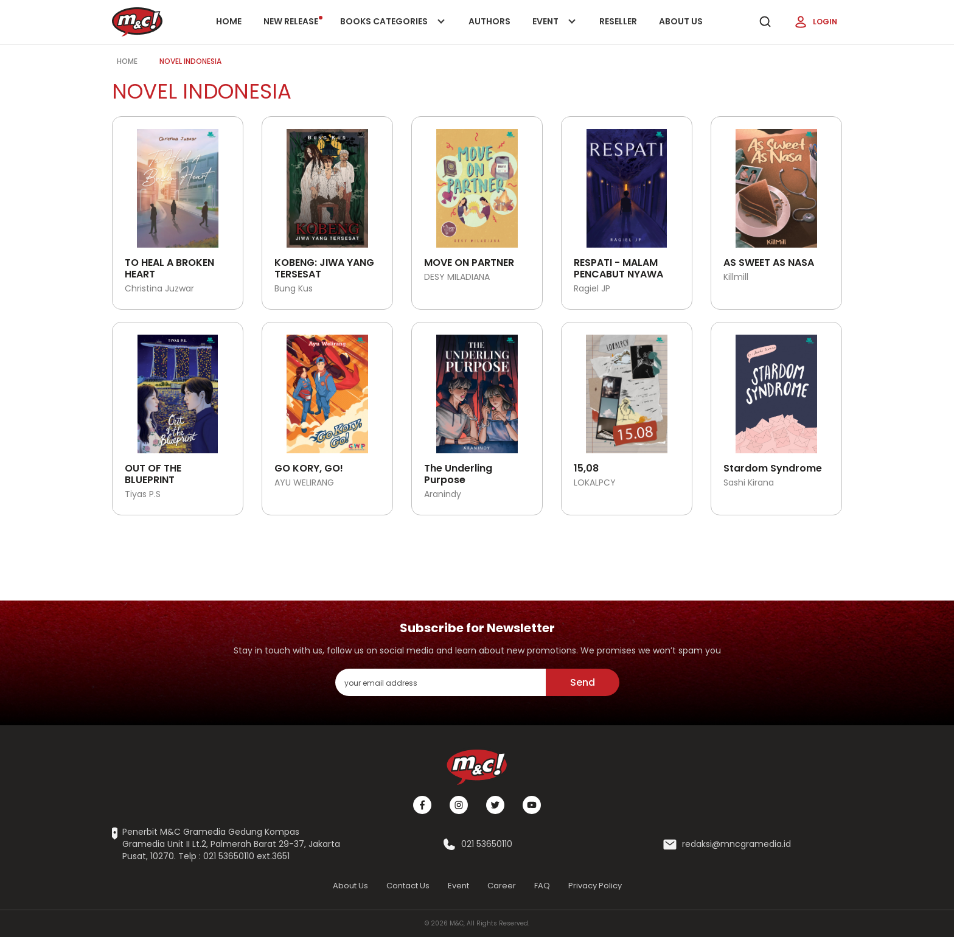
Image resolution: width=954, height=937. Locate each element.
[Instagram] (459, 805)
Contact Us (408, 885)
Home (229, 21)
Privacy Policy (595, 885)
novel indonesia (190, 61)
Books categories (390, 29)
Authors (489, 21)
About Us (681, 21)
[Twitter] (495, 805)
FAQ (542, 885)
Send (582, 682)
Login (815, 22)
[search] (765, 22)
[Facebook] (422, 805)
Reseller (618, 21)
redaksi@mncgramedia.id (736, 844)
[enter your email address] (440, 682)
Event (554, 29)
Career (501, 885)
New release (292, 21)
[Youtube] (532, 805)
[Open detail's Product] (178, 184)
